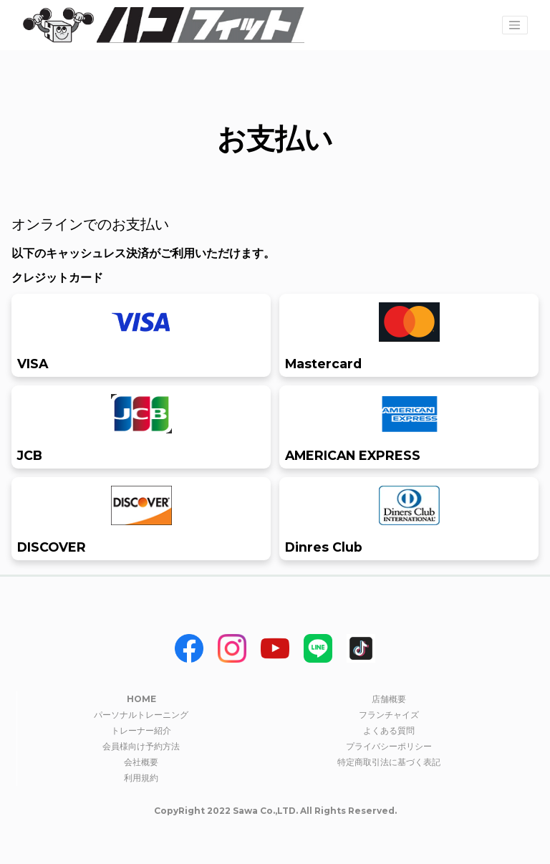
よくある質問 (389, 730)
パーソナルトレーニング (141, 714)
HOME (141, 698)
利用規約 (141, 777)
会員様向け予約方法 (141, 746)
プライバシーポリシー (389, 746)
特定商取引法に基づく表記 (388, 762)
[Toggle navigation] (515, 25)
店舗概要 (389, 698)
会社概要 (141, 762)
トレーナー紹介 (141, 730)
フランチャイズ (389, 714)
